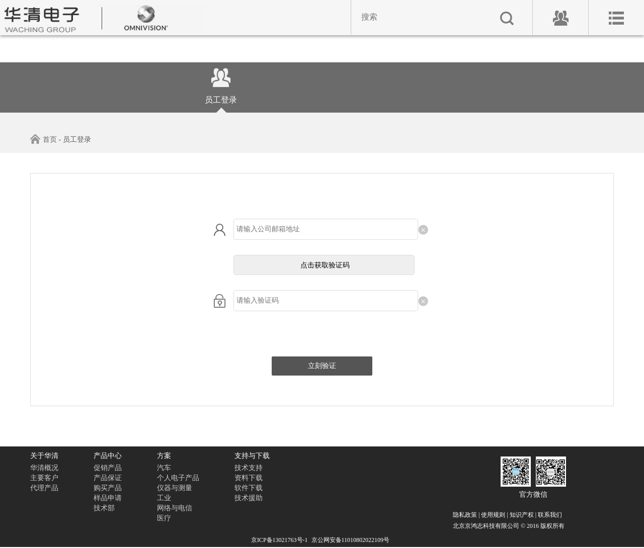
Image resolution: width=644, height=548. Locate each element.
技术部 (104, 508)
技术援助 (248, 498)
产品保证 (108, 478)
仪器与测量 (174, 488)
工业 (164, 498)
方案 (164, 456)
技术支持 (248, 468)
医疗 (164, 518)
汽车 (164, 468)
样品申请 (108, 498)
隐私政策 (465, 514)
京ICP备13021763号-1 (279, 539)
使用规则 (493, 514)
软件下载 (248, 488)
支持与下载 (252, 456)
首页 (43, 139)
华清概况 (44, 468)
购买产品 (108, 488)
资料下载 (248, 478)
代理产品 (44, 488)
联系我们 (550, 514)
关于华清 (44, 456)
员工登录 (221, 91)
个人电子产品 (178, 478)
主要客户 (44, 478)
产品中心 (108, 456)
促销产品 (108, 468)
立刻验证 (322, 366)
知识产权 (522, 514)
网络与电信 (174, 508)
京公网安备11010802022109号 (350, 539)
